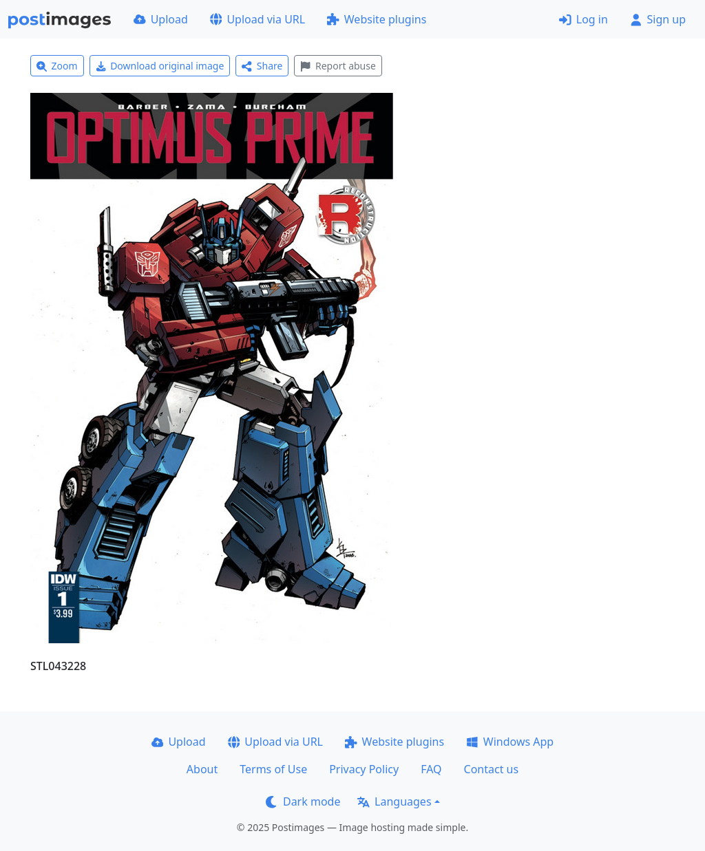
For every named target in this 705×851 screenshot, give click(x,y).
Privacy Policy (364, 769)
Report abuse (337, 65)
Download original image (160, 65)
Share (262, 65)
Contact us (491, 769)
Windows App (510, 741)
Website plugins (376, 19)
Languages (394, 801)
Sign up (658, 19)
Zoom (57, 65)
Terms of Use (273, 769)
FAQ (431, 769)
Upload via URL (257, 19)
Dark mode (303, 801)
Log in (583, 19)
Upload (161, 19)
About (202, 769)
